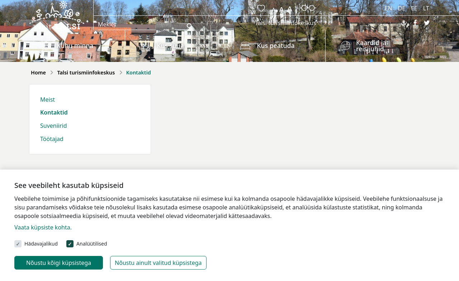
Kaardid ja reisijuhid (371, 45)
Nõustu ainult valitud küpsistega (158, 263)
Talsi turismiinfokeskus (285, 23)
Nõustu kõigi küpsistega (58, 263)
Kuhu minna (75, 45)
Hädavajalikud (41, 243)
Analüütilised (91, 243)
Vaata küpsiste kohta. (43, 227)
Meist (47, 99)
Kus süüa (170, 45)
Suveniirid (53, 126)
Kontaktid (54, 112)
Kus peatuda (275, 45)
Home (38, 72)
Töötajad (51, 139)
